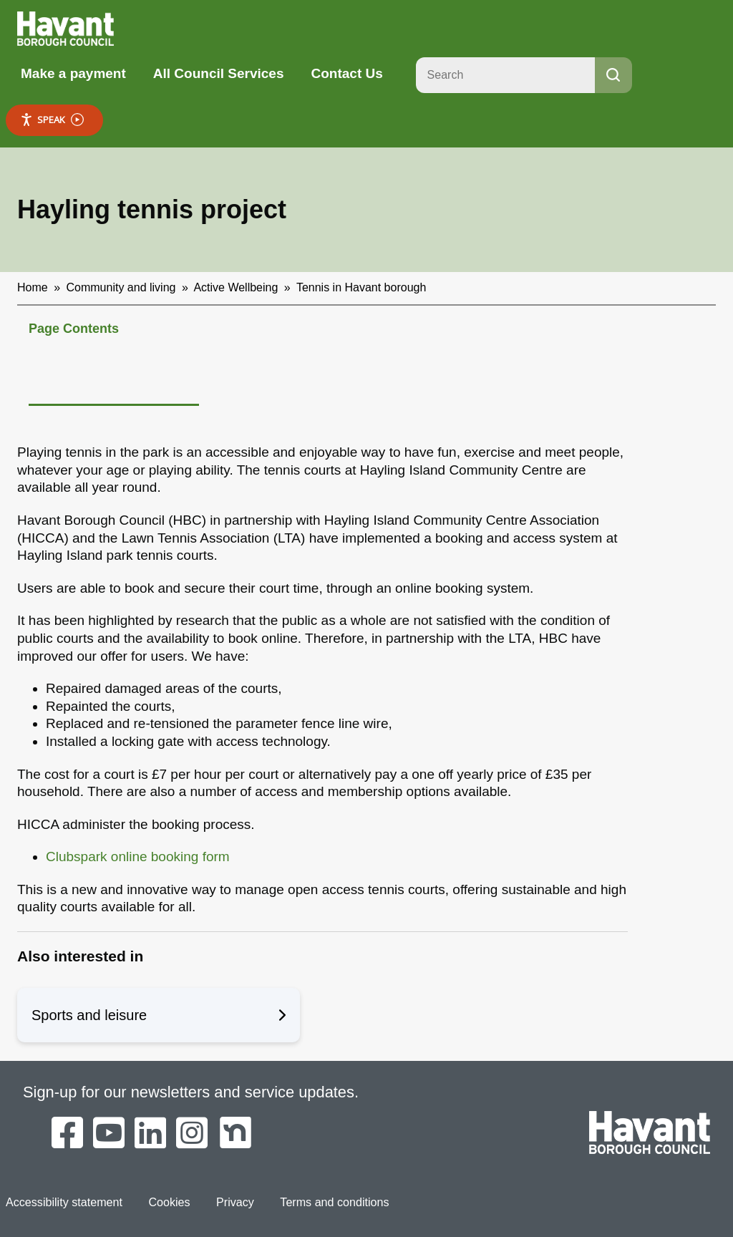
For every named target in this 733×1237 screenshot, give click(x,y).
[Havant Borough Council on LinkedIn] (150, 1134)
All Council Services (218, 73)
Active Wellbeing (235, 287)
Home (32, 287)
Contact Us (346, 73)
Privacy (234, 1201)
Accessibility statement (64, 1201)
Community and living (121, 287)
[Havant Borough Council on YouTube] (109, 1134)
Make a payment (73, 73)
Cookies (168, 1201)
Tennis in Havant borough (361, 287)
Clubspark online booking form (138, 856)
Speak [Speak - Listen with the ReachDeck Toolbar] (52, 120)
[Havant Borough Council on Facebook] (67, 1134)
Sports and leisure (158, 1015)
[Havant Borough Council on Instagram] (192, 1134)
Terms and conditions (332, 1201)
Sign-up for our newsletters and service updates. (192, 1092)
